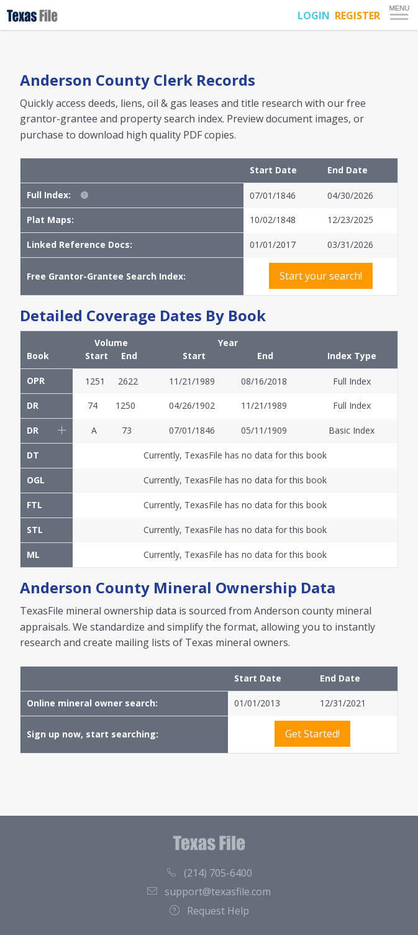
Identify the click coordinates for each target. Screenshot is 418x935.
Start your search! (320, 276)
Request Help (209, 911)
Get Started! (312, 734)
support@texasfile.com (209, 891)
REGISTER (357, 15)
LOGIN (314, 15)
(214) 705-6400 (209, 873)
